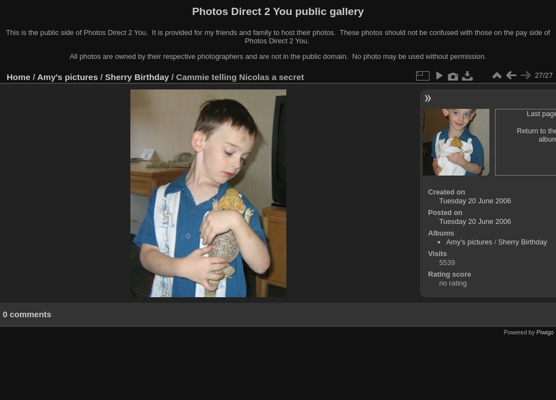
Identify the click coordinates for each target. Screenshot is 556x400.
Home (19, 77)
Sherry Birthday (137, 77)
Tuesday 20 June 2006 (475, 201)
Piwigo (545, 332)
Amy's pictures (67, 77)
